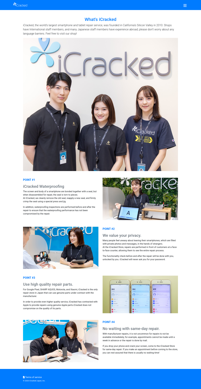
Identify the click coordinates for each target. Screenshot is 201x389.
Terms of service (32, 377)
